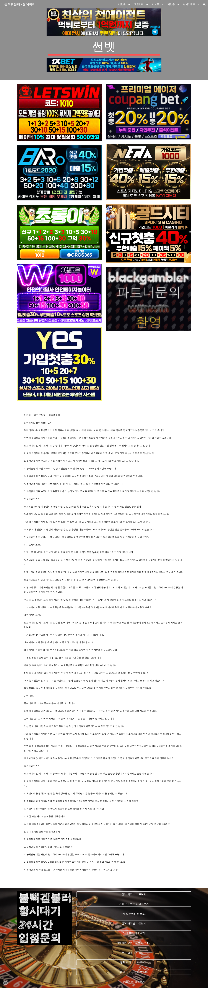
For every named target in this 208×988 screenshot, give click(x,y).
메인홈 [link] (122, 4)
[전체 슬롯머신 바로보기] (133, 913)
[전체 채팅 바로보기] (133, 981)
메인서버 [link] (139, 4)
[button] (204, 4)
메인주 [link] (171, 4)
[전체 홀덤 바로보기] (133, 933)
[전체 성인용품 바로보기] (133, 972)
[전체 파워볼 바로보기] (133, 923)
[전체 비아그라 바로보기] (133, 962)
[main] (104, 47)
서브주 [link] (155, 4)
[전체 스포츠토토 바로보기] (133, 904)
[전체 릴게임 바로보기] (133, 952)
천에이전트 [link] (189, 4)
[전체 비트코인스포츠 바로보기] (133, 942)
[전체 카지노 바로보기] (133, 894)
